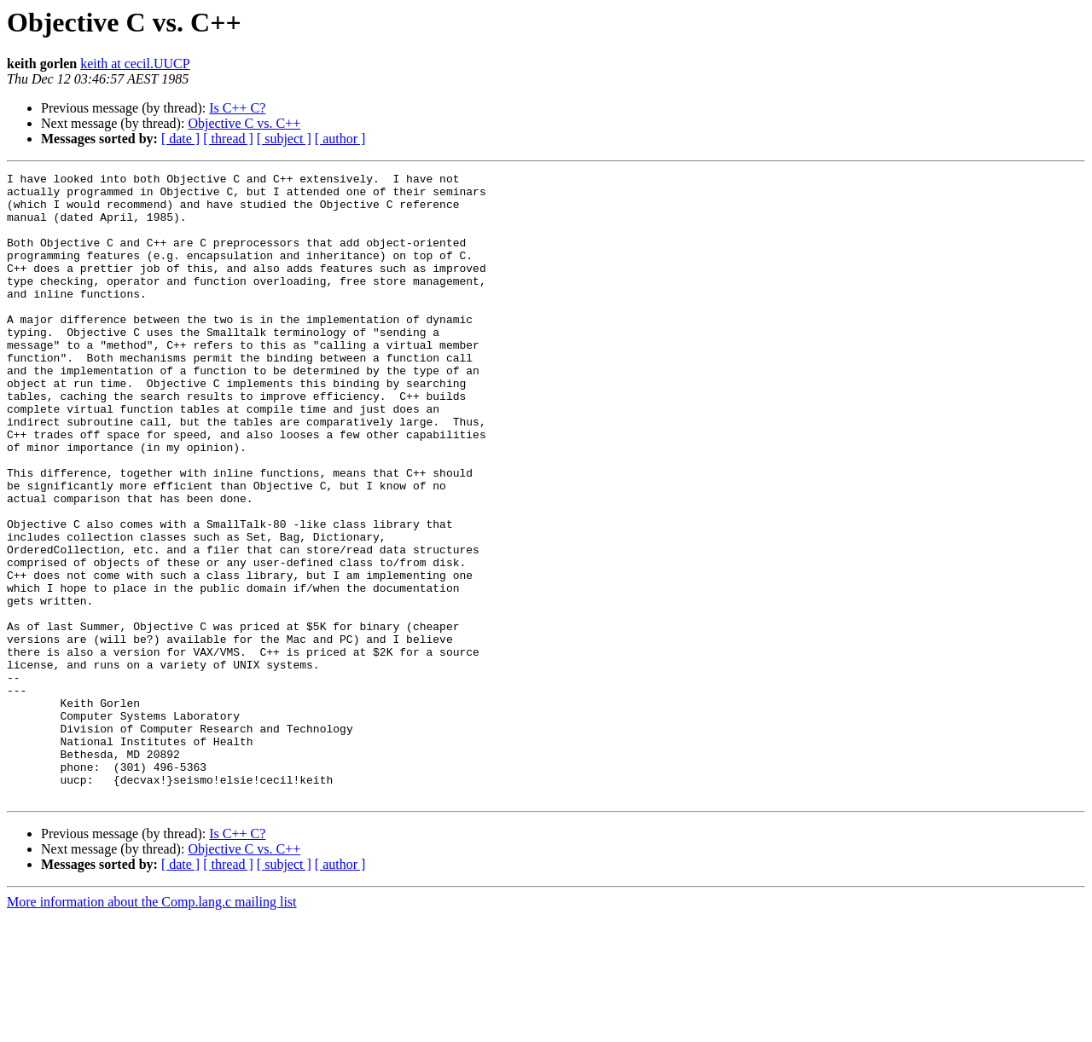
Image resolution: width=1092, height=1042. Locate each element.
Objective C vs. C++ (244, 123)
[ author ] (340, 138)
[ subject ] (284, 138)
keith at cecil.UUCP (134, 63)
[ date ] (180, 138)
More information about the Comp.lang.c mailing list (152, 1027)
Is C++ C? (237, 108)
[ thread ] (228, 138)
